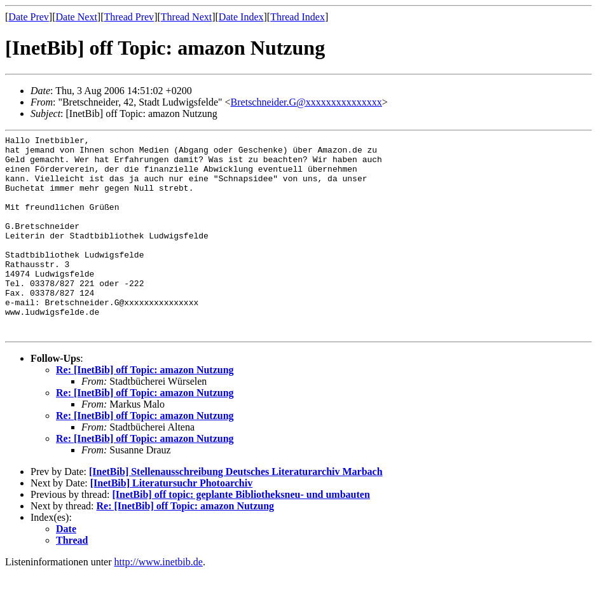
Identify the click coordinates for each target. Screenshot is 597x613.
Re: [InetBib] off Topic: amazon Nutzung (145, 409)
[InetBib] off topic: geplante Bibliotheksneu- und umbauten (240, 534)
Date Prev (28, 16)
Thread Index (297, 16)
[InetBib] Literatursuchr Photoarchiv (171, 523)
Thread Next (186, 16)
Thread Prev (129, 16)
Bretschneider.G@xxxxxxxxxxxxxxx (306, 102)
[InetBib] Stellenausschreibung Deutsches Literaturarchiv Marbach (236, 511)
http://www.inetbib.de (158, 601)
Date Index (241, 16)
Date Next (76, 16)
